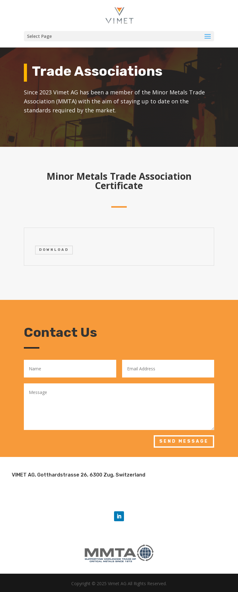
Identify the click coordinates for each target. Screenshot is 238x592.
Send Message (184, 441)
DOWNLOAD (54, 250)
